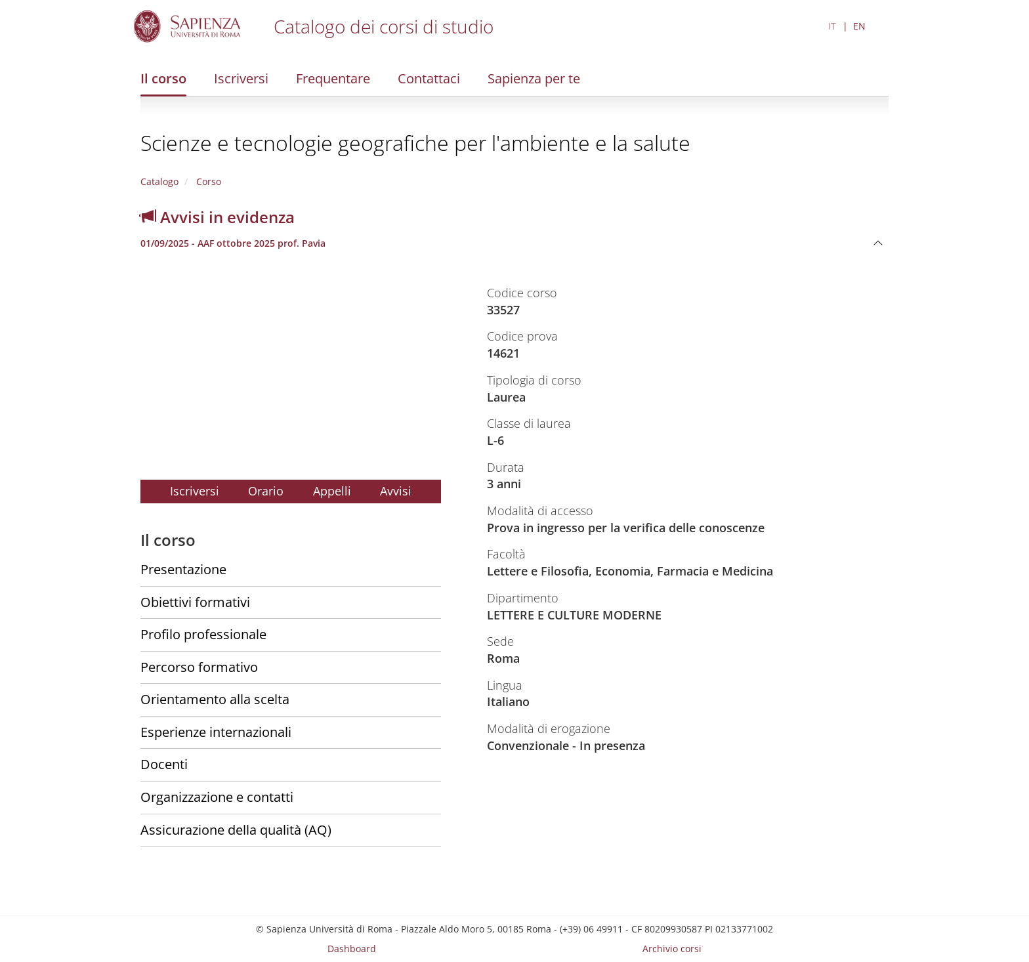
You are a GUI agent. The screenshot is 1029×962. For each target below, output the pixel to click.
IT (832, 26)
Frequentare (333, 78)
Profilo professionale (203, 634)
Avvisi (395, 491)
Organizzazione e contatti (216, 797)
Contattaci (429, 78)
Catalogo (159, 181)
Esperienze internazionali (215, 732)
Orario (266, 491)
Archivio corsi (672, 948)
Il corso (163, 78)
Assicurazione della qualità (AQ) (235, 830)
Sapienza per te (534, 78)
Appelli (332, 491)
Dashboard (351, 948)
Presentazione (183, 569)
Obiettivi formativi (195, 602)
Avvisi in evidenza (217, 217)
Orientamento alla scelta (214, 699)
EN (859, 26)
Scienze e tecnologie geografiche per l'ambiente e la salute (415, 143)
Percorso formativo (199, 667)
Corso (207, 181)
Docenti (164, 764)
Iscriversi (241, 78)
